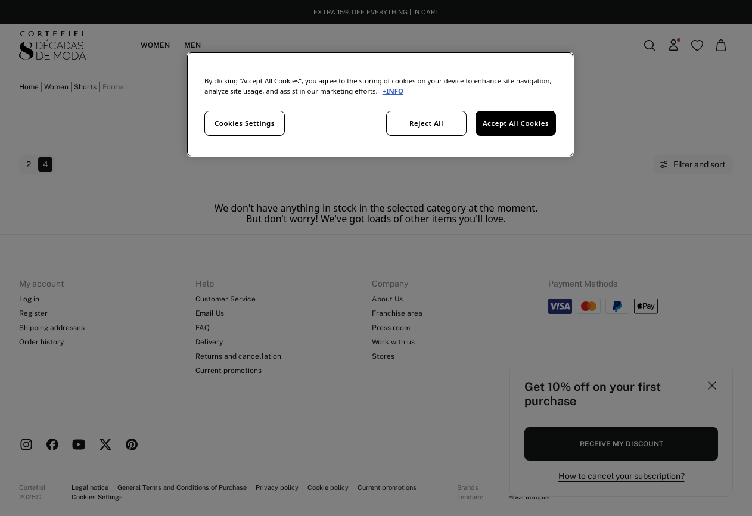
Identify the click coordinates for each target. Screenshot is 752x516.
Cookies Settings (245, 123)
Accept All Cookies (516, 123)
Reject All (426, 123)
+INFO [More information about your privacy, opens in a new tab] (393, 90)
